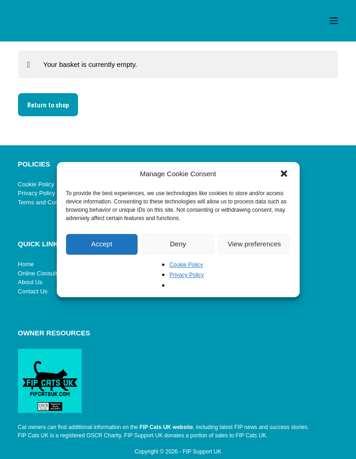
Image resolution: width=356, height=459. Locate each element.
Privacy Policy (186, 275)
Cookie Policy (186, 265)
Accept (101, 244)
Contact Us (33, 291)
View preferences (254, 244)
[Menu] (334, 21)
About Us (30, 282)
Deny (178, 244)
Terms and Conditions (47, 202)
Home (26, 264)
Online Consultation (44, 273)
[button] (284, 174)
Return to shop (48, 104)
